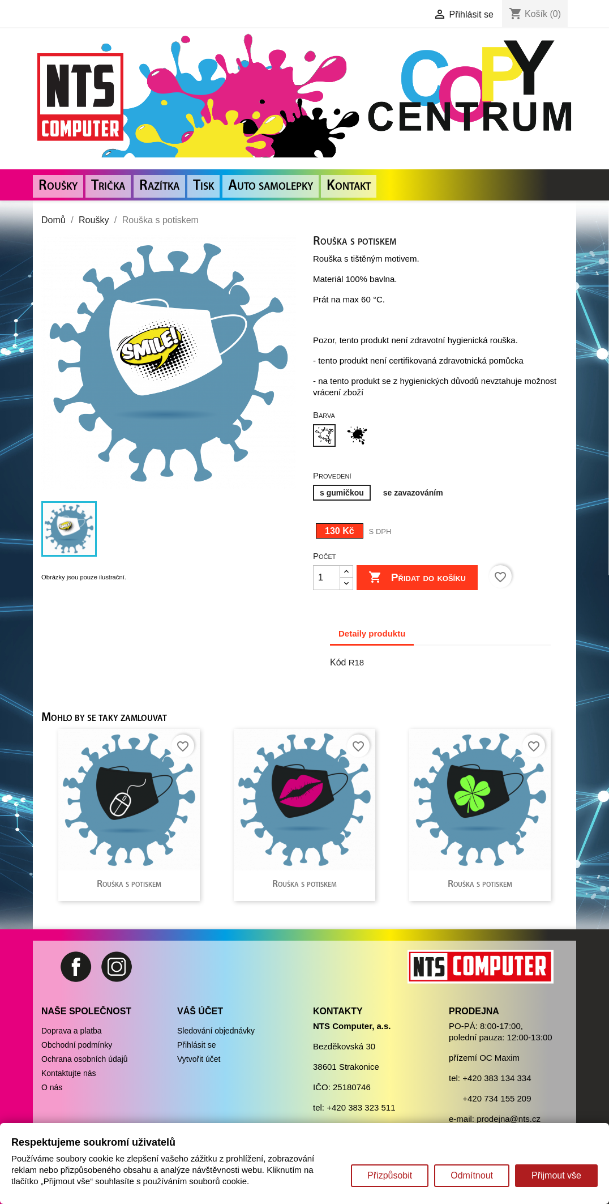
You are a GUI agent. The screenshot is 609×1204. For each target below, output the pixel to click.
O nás (51, 1087)
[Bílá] (326, 437)
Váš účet (200, 1011)
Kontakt (349, 186)
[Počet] (326, 577)
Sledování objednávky (216, 1030)
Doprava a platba (71, 1030)
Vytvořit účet (199, 1059)
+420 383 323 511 (361, 1107)
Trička (108, 186)
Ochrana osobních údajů (84, 1059)
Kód (338, 662)
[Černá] (359, 437)
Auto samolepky (270, 186)
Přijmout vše (556, 1175)
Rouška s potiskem (129, 884)
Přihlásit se (196, 1044)
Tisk (203, 186)
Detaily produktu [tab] (371, 633)
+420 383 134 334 (496, 1078)
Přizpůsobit (389, 1175)
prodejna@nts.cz (509, 1119)
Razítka (159, 186)
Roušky (58, 186)
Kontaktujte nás (68, 1073)
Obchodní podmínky (76, 1044)
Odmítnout (472, 1175)
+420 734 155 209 (496, 1098)
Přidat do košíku (417, 577)
